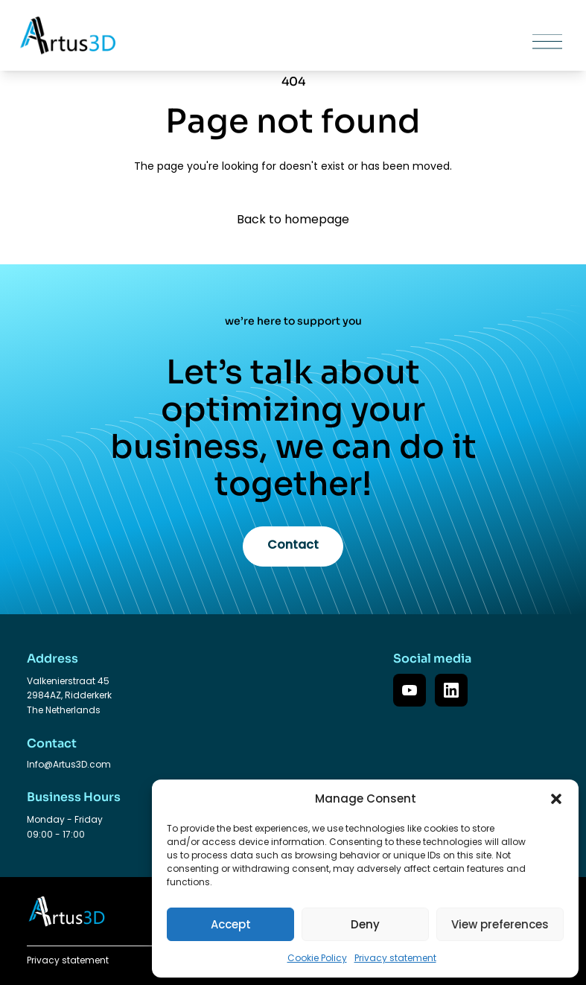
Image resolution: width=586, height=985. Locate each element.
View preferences (500, 924)
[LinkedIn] (451, 690)
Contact (293, 544)
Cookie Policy (317, 957)
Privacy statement (395, 957)
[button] (556, 798)
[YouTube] (409, 690)
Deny (365, 924)
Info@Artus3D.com (69, 764)
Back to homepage (293, 219)
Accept (231, 924)
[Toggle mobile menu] (504, 42)
